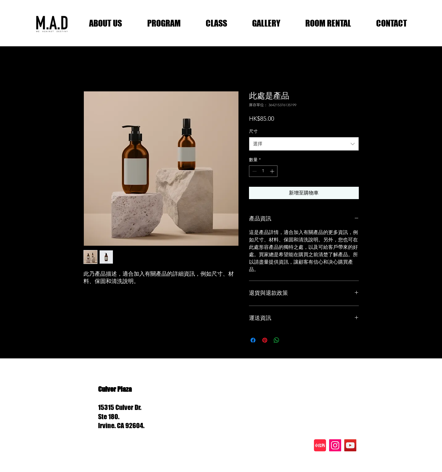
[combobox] (304, 144)
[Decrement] (254, 171)
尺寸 (253, 131)
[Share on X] (288, 340)
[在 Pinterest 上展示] (264, 340)
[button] (105, 23)
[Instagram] (335, 445)
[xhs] (320, 445)
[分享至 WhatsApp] (276, 340)
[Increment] (273, 171)
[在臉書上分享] (253, 340)
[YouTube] (350, 445)
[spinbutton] (263, 171)
